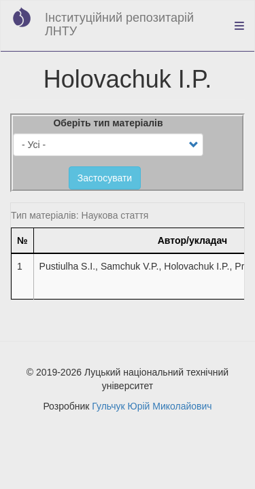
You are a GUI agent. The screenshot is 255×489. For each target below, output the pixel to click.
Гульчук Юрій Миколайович (151, 406)
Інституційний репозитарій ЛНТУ (119, 24)
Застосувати (105, 178)
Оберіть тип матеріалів (108, 122)
